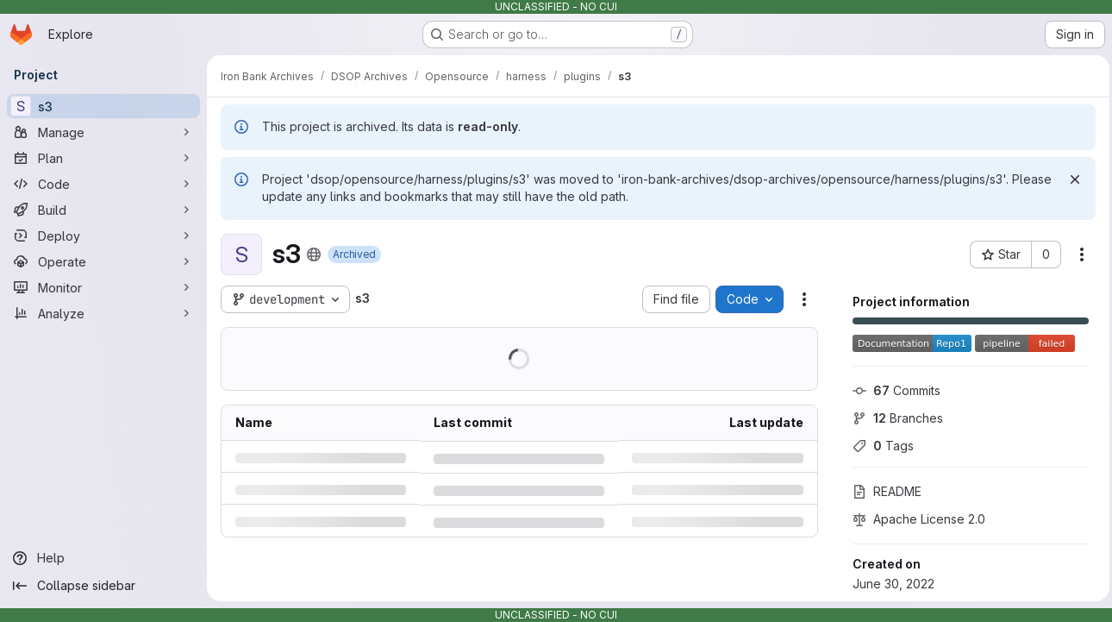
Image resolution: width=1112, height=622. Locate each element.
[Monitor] (103, 287)
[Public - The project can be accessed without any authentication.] (314, 254)
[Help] (103, 558)
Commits (892, 390)
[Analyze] (103, 313)
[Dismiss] (1070, 179)
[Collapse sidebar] (103, 586)
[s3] (103, 106)
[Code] (103, 184)
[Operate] (103, 261)
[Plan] (103, 158)
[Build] (103, 210)
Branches (893, 418)
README (882, 491)
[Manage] (103, 132)
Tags (878, 445)
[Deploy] (103, 235)
